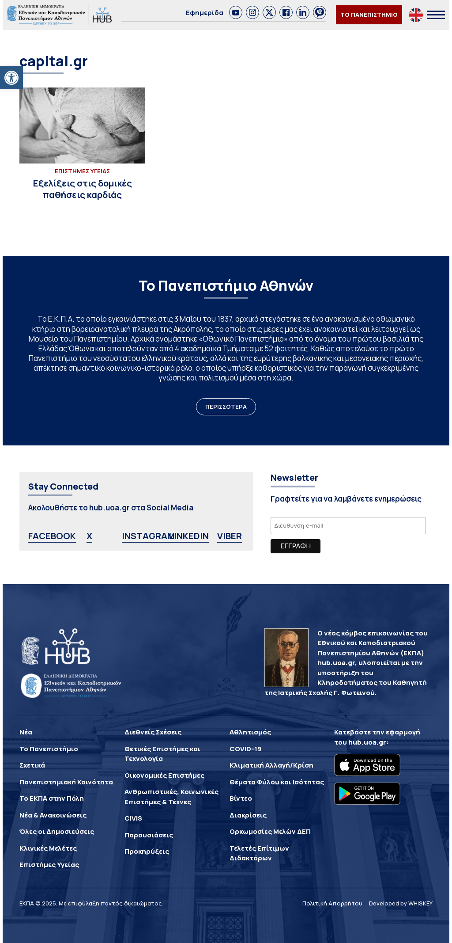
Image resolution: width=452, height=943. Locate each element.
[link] (235, 12)
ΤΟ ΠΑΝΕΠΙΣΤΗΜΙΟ (369, 15)
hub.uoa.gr (367, 742)
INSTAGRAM (148, 536)
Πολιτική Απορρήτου (332, 903)
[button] (11, 77)
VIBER (229, 536)
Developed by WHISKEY (401, 903)
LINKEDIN (189, 536)
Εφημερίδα (204, 12)
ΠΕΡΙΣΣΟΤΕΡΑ (226, 407)
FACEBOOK (52, 536)
